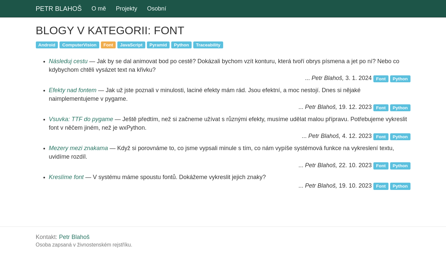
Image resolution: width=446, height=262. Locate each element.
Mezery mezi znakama (78, 148)
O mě (99, 8)
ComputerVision (79, 44)
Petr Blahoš (74, 237)
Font (108, 44)
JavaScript (131, 44)
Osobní (156, 8)
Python (181, 44)
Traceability (208, 44)
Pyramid (158, 44)
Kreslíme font (66, 177)
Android (47, 44)
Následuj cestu (68, 61)
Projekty (126, 8)
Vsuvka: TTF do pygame (81, 119)
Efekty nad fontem (73, 90)
